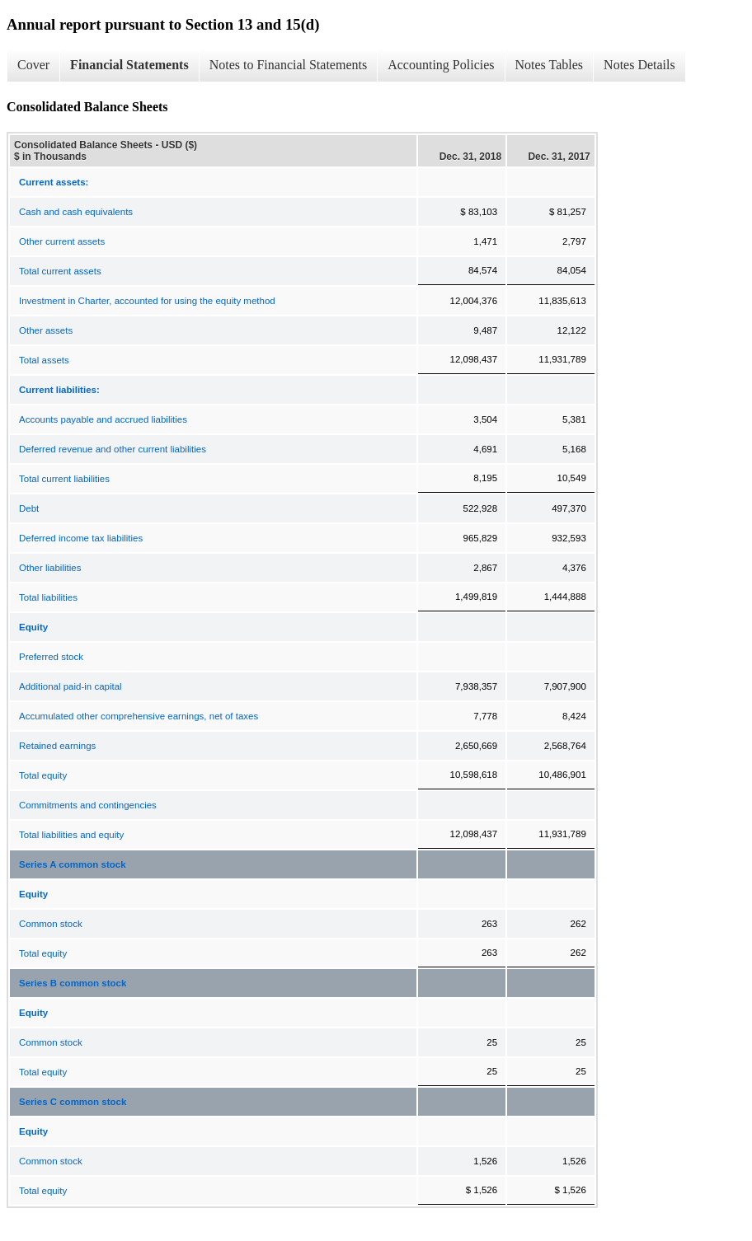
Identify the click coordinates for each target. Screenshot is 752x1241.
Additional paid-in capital (70, 686)
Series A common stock (72, 864)
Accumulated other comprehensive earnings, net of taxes (138, 716)
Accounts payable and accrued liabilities (103, 419)
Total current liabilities (64, 479)
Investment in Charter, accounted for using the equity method (147, 301)
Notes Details (639, 65)
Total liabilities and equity (71, 835)
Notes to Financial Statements (288, 65)
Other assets (46, 330)
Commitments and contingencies (88, 805)
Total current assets (60, 271)
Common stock (50, 924)
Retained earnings (57, 746)
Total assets (44, 360)
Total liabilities (48, 597)
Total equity (43, 775)
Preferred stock (51, 657)
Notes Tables (549, 65)
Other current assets (62, 241)
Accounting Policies (441, 65)
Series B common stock (72, 983)
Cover (33, 65)
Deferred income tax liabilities (81, 538)
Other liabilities (50, 568)
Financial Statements (129, 65)
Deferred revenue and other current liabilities (112, 449)
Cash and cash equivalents (76, 212)
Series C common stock (72, 1102)
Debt (29, 508)
